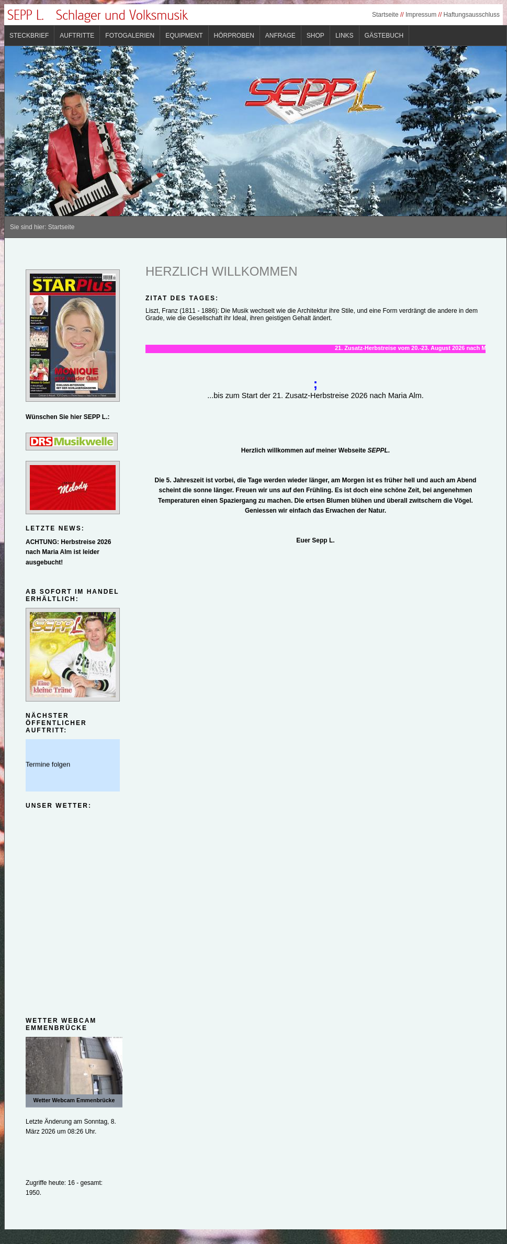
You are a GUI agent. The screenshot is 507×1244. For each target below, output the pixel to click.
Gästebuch (384, 35)
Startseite (385, 14)
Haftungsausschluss (472, 14)
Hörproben (234, 35)
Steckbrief (29, 35)
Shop (315, 35)
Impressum (420, 14)
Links (344, 35)
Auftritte (77, 35)
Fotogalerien (129, 35)
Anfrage (280, 35)
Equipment (183, 35)
